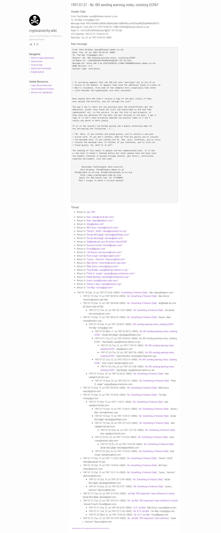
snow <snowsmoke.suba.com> (102, 280)
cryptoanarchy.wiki (43, 31)
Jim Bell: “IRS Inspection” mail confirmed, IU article (151, 493)
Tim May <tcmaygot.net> (99, 287)
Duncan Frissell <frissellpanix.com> (104, 245)
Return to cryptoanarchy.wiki (42, 58)
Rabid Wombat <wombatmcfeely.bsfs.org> (108, 277)
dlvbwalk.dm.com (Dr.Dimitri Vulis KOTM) (107, 241)
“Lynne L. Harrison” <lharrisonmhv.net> (106, 259)
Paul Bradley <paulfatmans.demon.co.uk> (107, 270)
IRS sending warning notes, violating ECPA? (153, 324)
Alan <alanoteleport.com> (100, 220)
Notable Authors (37, 72)
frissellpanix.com (96, 248)
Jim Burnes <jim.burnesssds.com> (104, 252)
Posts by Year (36, 65)
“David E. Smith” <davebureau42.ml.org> (106, 231)
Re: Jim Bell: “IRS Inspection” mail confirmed (148, 518)
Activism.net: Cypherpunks (42, 92)
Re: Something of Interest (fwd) (142, 296)
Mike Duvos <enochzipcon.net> (102, 266)
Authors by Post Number (41, 68)
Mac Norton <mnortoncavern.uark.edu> (106, 263)
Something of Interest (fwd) (134, 292)
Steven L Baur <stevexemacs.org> (104, 284)
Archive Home (36, 61)
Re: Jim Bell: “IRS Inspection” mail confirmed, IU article (153, 500)
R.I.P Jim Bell (139, 507)
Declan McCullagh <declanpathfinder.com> (108, 234)
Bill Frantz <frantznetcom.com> (102, 227)
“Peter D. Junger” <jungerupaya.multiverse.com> (110, 273)
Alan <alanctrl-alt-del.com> (100, 217)
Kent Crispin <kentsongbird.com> (103, 255)
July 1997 (90, 212)
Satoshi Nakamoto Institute (42, 89)
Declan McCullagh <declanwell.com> (105, 238)
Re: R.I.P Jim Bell (141, 511)
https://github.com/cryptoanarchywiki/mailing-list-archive (90, 528)
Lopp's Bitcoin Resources (41, 85)
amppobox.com (95, 224)
